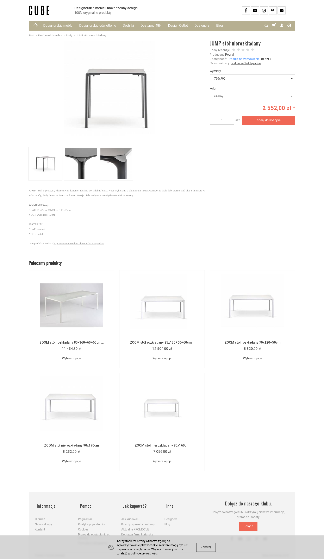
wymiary (215, 71)
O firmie (40, 516)
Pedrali (229, 54)
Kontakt (40, 526)
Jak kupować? (134, 505)
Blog (219, 25)
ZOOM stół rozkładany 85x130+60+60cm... (162, 344)
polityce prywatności (144, 553)
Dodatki (128, 25)
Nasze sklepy (43, 521)
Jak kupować (129, 516)
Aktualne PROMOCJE (135, 526)
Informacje (45, 505)
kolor (213, 88)
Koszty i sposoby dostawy (138, 521)
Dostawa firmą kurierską (137, 531)
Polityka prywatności (91, 521)
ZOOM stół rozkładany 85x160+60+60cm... (71, 344)
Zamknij (206, 547)
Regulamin (85, 516)
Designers (202, 25)
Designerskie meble (58, 25)
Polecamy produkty (48, 264)
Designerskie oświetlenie (97, 25)
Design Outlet (178, 25)
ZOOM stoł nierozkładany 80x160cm (162, 447)
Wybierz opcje (71, 360)
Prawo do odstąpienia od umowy (94, 533)
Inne (168, 505)
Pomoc (84, 505)
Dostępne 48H (151, 25)
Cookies (83, 526)
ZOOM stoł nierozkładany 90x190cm (72, 447)
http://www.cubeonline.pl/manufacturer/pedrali (79, 243)
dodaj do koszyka (268, 120)
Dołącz (248, 527)
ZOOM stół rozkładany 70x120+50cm (252, 344)
